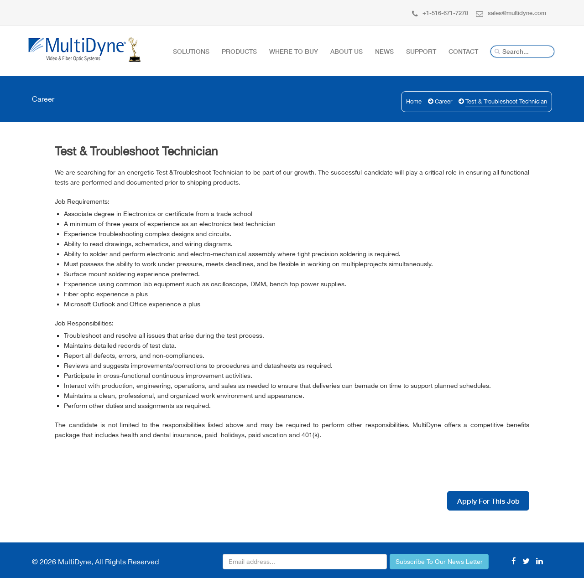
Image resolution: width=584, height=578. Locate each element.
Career (443, 101)
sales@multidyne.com (511, 12)
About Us (346, 51)
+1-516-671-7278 (440, 12)
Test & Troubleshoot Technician (506, 101)
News (384, 51)
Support (421, 51)
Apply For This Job (488, 500)
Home (414, 101)
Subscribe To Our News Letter (439, 561)
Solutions (191, 51)
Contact (463, 51)
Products (239, 51)
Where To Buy (293, 51)
